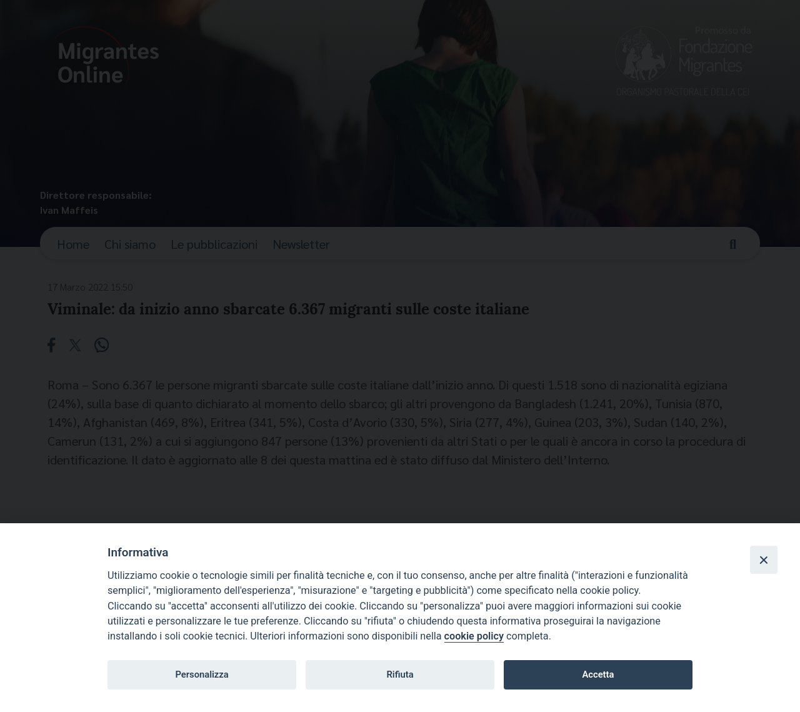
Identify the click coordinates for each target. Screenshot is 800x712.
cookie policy (474, 636)
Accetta (598, 674)
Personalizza (201, 674)
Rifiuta (399, 674)
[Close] (764, 559)
